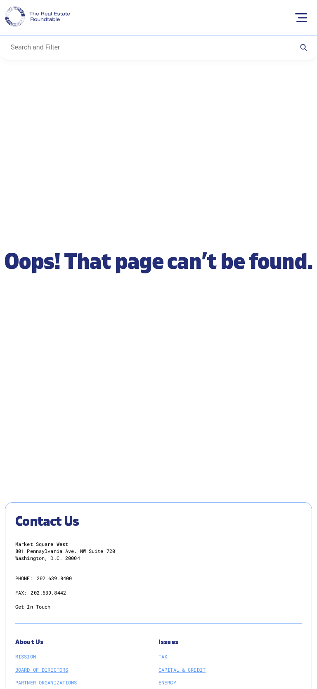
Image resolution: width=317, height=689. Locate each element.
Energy (167, 682)
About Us (29, 642)
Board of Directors (41, 669)
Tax (162, 656)
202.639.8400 (54, 578)
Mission (25, 656)
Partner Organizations (46, 682)
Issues (168, 642)
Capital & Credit (182, 669)
